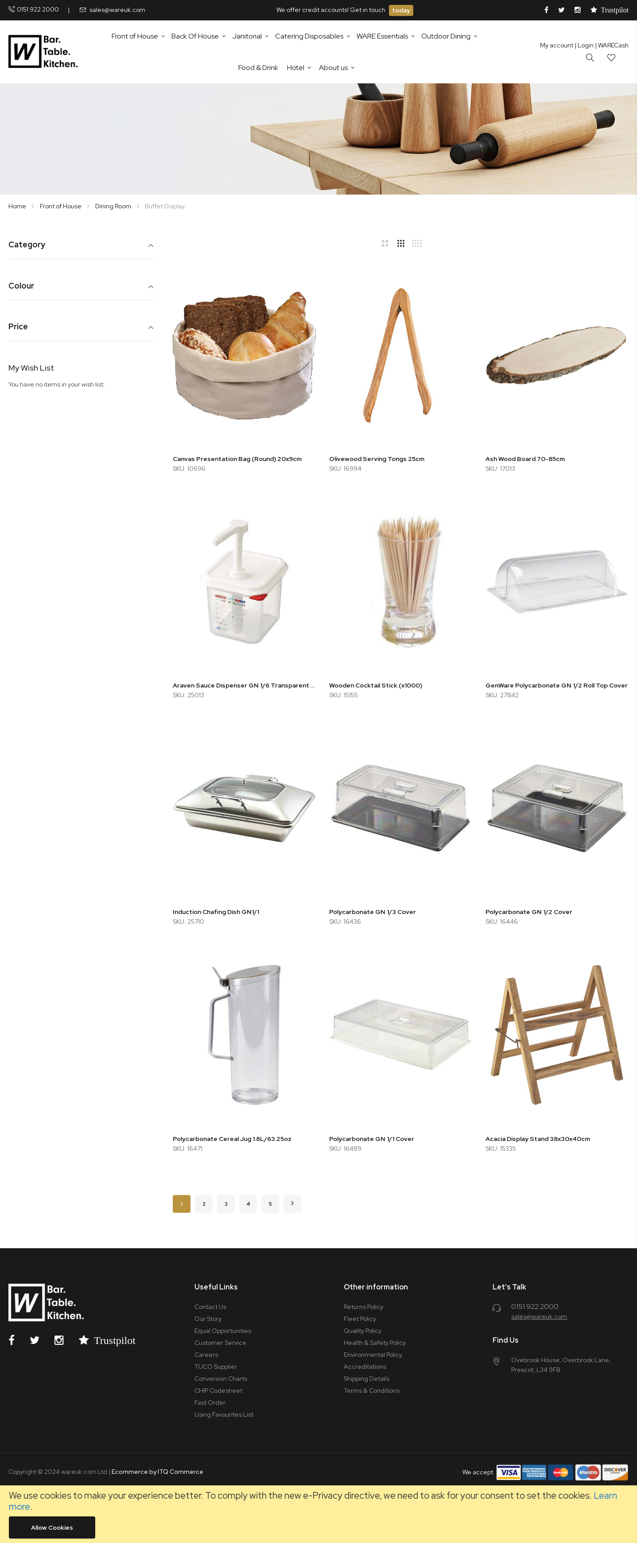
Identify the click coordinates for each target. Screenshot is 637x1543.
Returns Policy (363, 1307)
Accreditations (365, 1367)
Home (17, 206)
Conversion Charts (220, 1379)
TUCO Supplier (215, 1367)
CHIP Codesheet (218, 1391)
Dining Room (113, 206)
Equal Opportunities (222, 1331)
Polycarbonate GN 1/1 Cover (371, 1139)
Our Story (207, 1319)
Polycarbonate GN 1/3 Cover (372, 912)
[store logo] (45, 52)
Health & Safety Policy (375, 1343)
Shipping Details (366, 1379)
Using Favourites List (223, 1414)
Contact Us (210, 1307)
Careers (206, 1355)
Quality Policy (362, 1331)
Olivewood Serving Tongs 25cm (376, 459)
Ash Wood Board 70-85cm (525, 459)
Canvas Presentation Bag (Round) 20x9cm (237, 459)
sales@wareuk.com (117, 10)
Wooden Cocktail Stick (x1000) (375, 685)
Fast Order (209, 1402)
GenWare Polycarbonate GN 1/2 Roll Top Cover (557, 685)
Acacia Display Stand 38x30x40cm (538, 1139)
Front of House (61, 206)
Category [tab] (26, 245)
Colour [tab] (21, 286)
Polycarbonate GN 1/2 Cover (529, 912)
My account (556, 45)
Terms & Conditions (372, 1391)
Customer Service (220, 1343)
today (401, 10)
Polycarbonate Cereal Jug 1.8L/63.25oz (232, 1139)
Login (584, 45)
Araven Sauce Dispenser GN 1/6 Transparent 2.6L (244, 685)
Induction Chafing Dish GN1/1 (216, 912)
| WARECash (612, 45)
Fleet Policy (360, 1319)
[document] (318, 1514)
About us (333, 67)
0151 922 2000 (38, 9)
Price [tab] (18, 327)
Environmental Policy (373, 1355)
